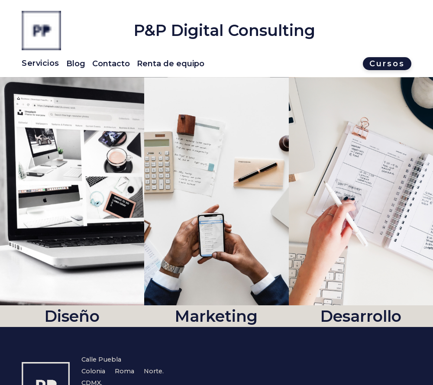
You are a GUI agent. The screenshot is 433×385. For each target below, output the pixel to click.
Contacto (111, 63)
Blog (75, 63)
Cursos (387, 63)
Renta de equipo (170, 63)
